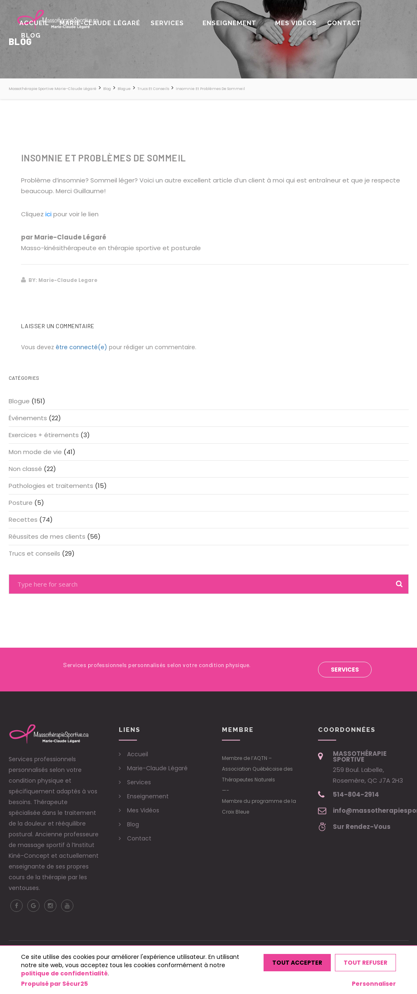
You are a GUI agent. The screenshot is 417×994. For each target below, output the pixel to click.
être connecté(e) (81, 347)
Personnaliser (374, 984)
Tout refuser (365, 962)
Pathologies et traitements (51, 485)
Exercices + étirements (44, 435)
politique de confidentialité (64, 973)
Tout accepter (297, 962)
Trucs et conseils (34, 553)
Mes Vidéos (295, 20)
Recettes (23, 519)
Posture (21, 502)
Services (181, 20)
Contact (338, 20)
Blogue (19, 401)
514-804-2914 (356, 794)
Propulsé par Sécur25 (54, 984)
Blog (370, 20)
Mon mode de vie (35, 451)
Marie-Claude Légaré (119, 20)
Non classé (25, 468)
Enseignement (237, 20)
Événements (28, 418)
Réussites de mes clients (47, 536)
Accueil (59, 20)
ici (48, 214)
